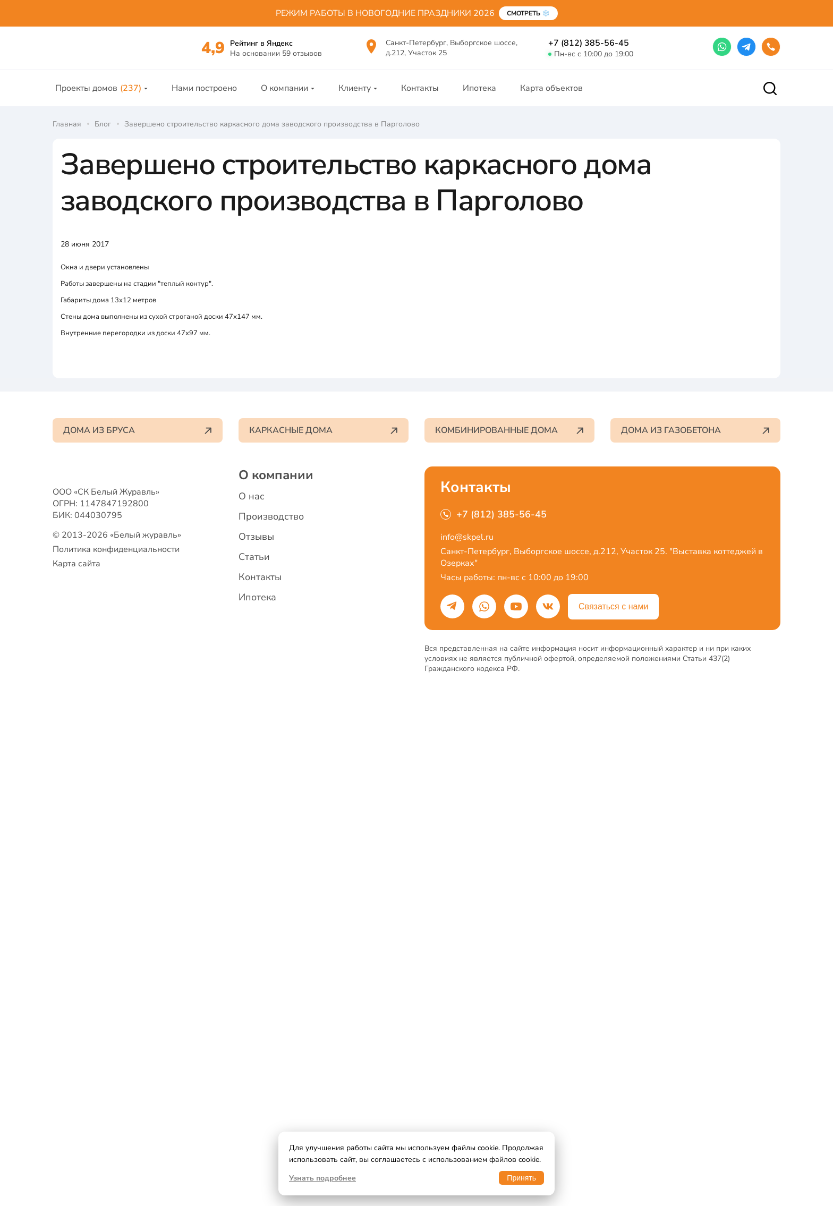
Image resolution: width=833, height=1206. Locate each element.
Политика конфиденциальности (116, 1073)
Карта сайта (76, 1087)
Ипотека (479, 100)
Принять (521, 1178)
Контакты (420, 100)
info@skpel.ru (467, 1043)
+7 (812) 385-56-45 (588, 49)
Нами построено (204, 100)
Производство (271, 1022)
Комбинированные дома (509, 936)
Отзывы (256, 1042)
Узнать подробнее (322, 1178)
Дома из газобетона (695, 936)
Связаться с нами (613, 1112)
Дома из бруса (137, 936)
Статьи (254, 1062)
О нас (252, 1002)
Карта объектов (551, 100)
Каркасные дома (323, 936)
